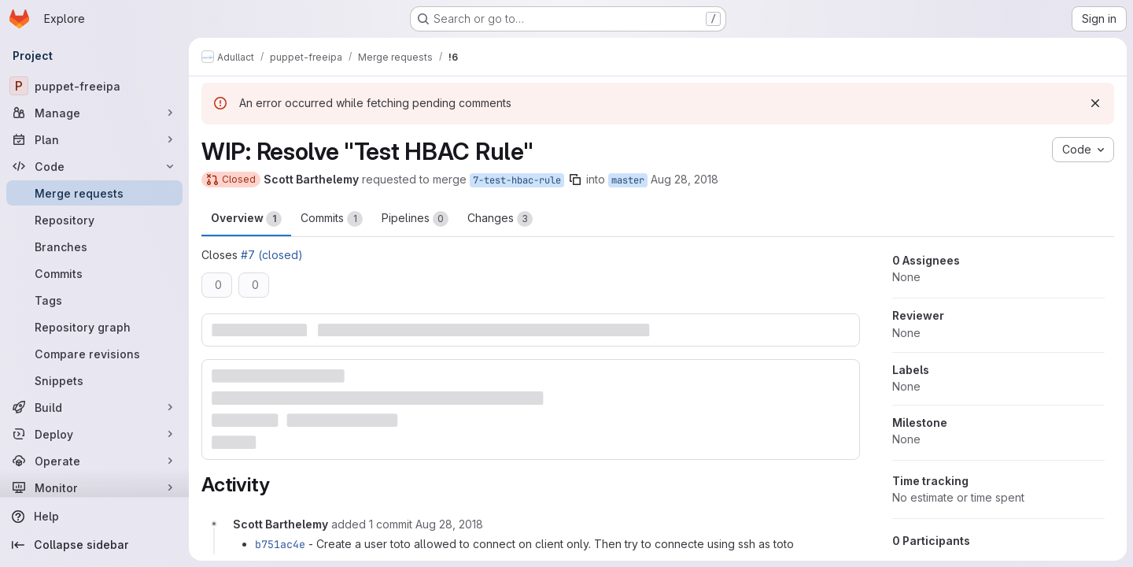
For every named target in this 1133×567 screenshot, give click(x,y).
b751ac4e (280, 544)
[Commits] (94, 273)
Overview (246, 219)
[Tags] (94, 300)
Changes (500, 219)
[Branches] (94, 246)
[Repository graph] (94, 326)
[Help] (94, 516)
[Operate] (94, 460)
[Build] (94, 407)
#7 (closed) (272, 254)
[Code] (94, 166)
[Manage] (94, 112)
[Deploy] (94, 434)
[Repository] (94, 219)
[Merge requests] (94, 193)
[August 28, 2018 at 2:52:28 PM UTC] (449, 524)
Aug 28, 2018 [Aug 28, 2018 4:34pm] (684, 179)
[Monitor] (94, 487)
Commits (332, 219)
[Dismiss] (1095, 103)
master (627, 180)
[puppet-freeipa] (94, 85)
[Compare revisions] (94, 353)
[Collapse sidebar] (94, 545)
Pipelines (415, 219)
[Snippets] (94, 380)
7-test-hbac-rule (517, 180)
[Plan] (94, 139)
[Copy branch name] (575, 179)
